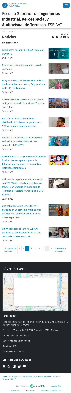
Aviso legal (30, 390)
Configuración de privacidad (51, 390)
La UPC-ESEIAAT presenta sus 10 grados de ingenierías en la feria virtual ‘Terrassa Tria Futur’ (23, 103)
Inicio (4, 31)
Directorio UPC (9, 346)
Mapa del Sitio (56, 386)
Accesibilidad (15, 390)
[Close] (66, 5)
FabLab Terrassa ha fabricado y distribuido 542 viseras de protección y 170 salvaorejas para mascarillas (22, 122)
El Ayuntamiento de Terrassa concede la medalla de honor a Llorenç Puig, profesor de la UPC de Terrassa (23, 84)
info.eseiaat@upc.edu (20, 341)
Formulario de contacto (13, 351)
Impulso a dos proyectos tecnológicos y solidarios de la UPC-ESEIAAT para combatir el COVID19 (22, 141)
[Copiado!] (68, 37)
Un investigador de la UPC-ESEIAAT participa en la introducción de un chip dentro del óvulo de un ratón (21, 233)
